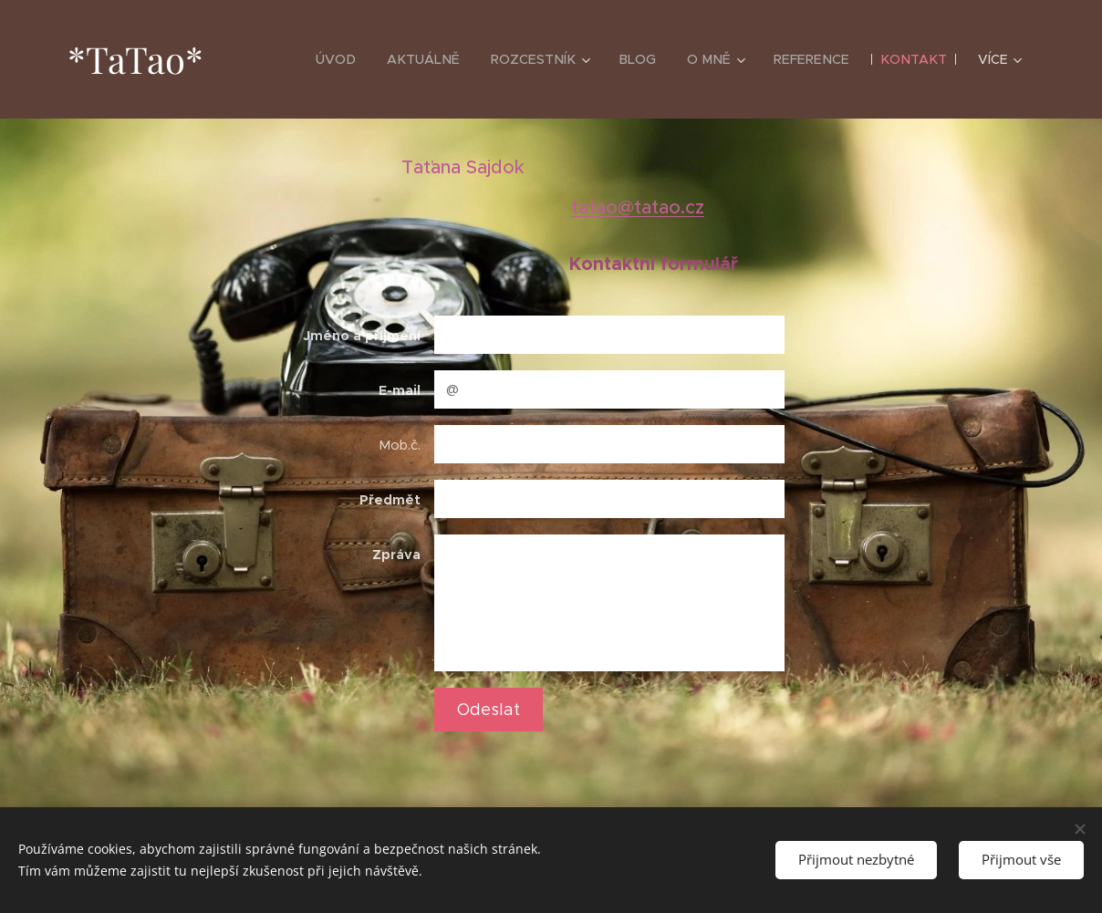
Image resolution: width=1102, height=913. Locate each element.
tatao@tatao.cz (637, 207)
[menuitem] (353, 59)
